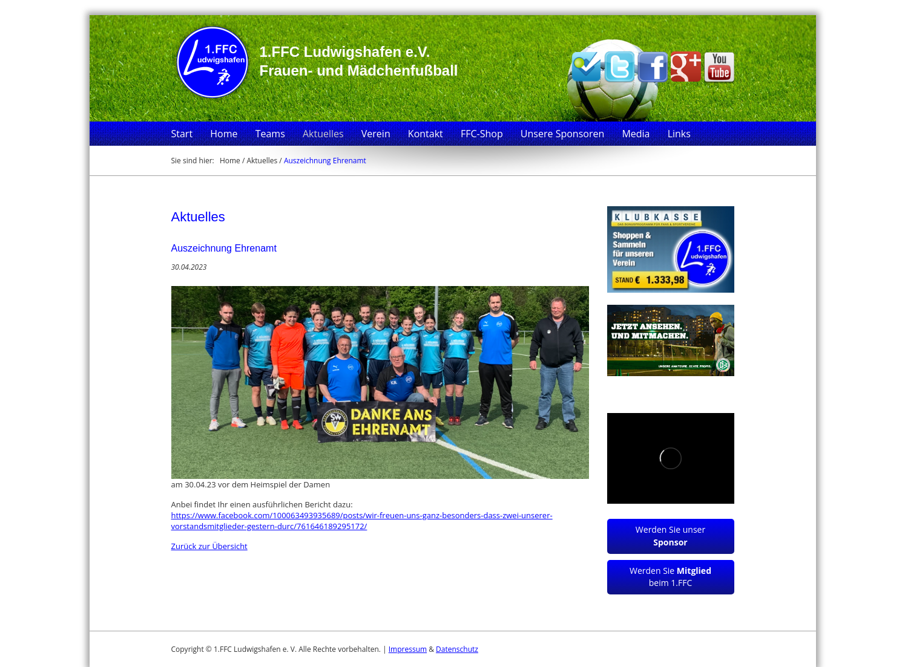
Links (679, 133)
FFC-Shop (482, 133)
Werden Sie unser (670, 536)
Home (223, 133)
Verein (375, 133)
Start (182, 133)
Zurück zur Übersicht (209, 546)
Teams (270, 133)
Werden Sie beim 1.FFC (670, 577)
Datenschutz (457, 649)
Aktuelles (323, 133)
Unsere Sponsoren (562, 133)
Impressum (408, 649)
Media (636, 133)
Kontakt (425, 133)
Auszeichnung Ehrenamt (325, 160)
